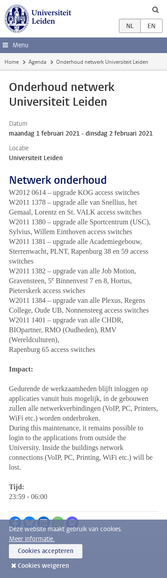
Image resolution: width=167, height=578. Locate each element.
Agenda (37, 62)
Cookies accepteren (45, 551)
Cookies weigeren (43, 565)
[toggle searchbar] (155, 9)
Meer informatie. (32, 539)
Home (11, 62)
